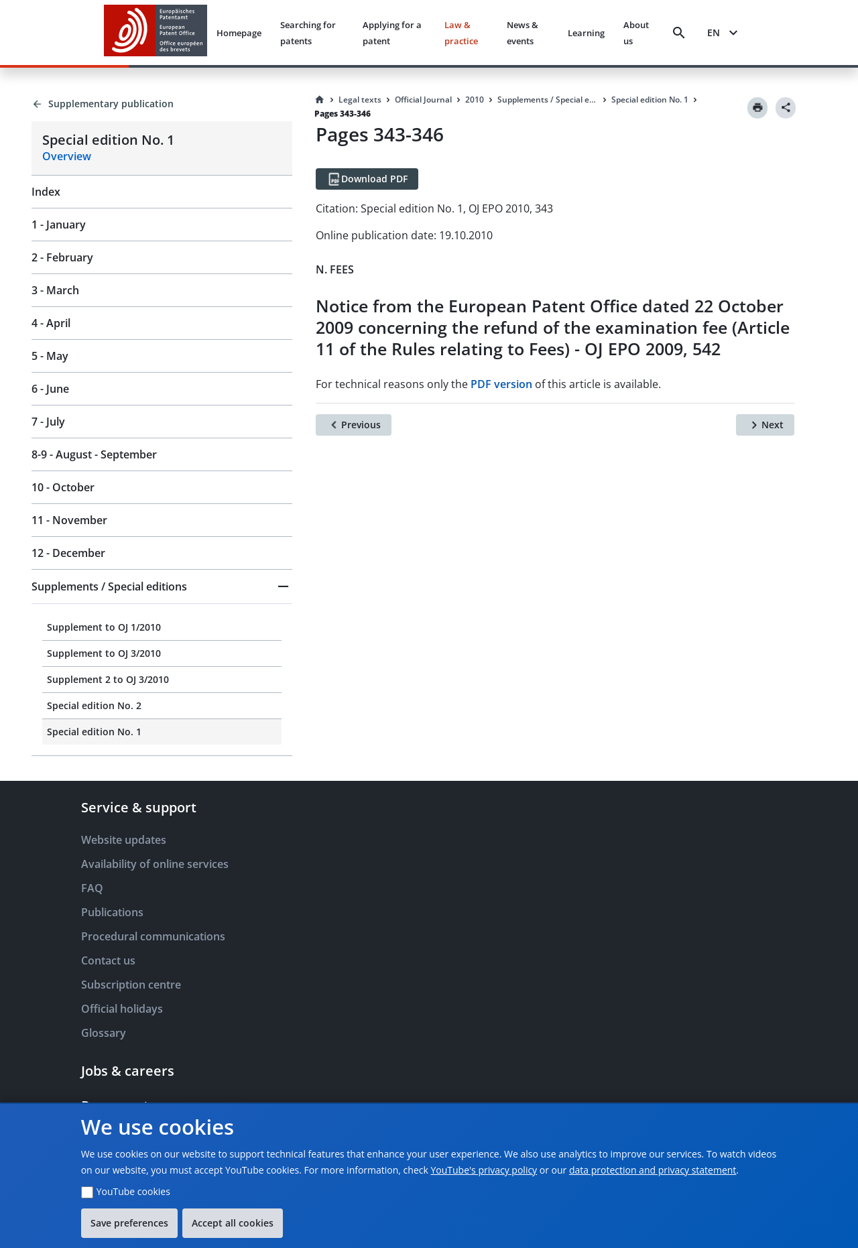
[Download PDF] (367, 179)
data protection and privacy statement (652, 1170)
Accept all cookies (232, 1222)
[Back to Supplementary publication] (162, 104)
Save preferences (129, 1222)
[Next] (765, 425)
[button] (162, 586)
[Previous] (353, 425)
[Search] (679, 33)
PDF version (501, 384)
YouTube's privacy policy (483, 1170)
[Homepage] (319, 100)
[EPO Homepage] (155, 32)
